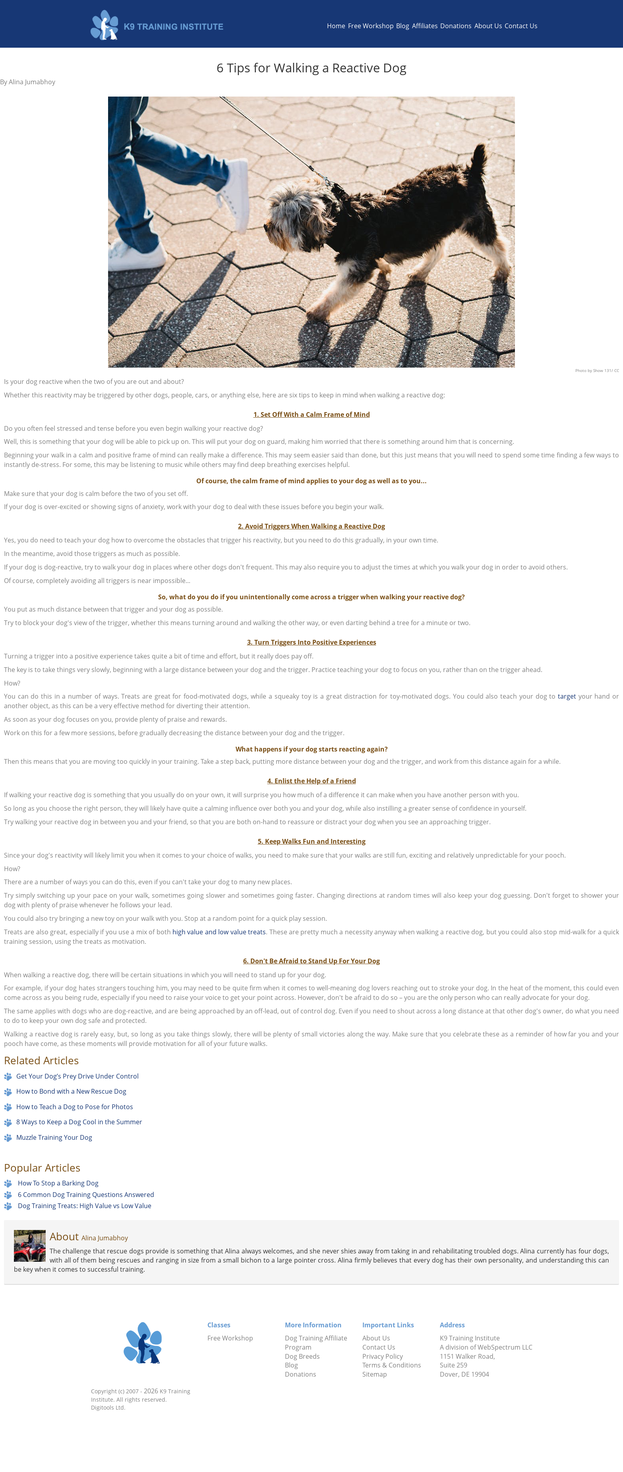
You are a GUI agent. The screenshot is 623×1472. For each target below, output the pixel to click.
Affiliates (425, 25)
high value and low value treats (219, 932)
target (567, 696)
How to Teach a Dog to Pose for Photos (74, 1106)
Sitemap (374, 1374)
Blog (402, 25)
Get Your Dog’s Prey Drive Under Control (77, 1076)
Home (336, 25)
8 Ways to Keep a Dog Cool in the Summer (79, 1122)
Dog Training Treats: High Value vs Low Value (84, 1205)
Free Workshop (371, 25)
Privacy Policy (382, 1356)
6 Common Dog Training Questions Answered (86, 1194)
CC (616, 370)
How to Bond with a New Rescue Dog (71, 1091)
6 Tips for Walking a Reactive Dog (311, 67)
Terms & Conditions (391, 1365)
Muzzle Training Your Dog (54, 1137)
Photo (581, 370)
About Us (488, 25)
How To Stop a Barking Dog (58, 1183)
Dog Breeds (302, 1356)
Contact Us (521, 25)
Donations (456, 25)
